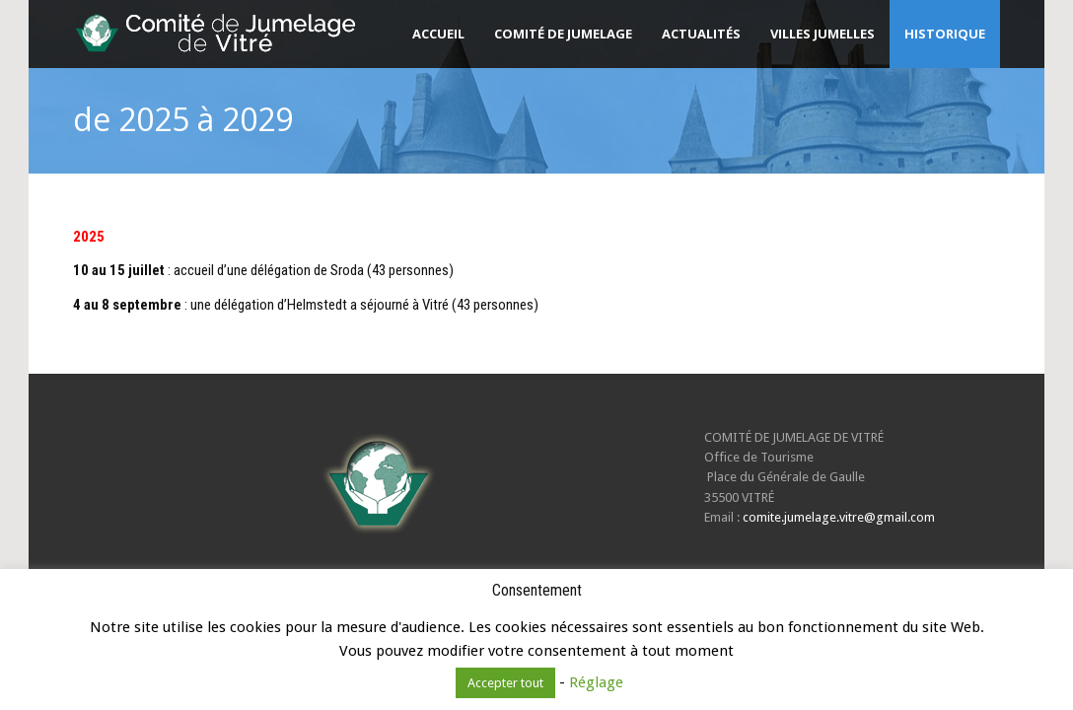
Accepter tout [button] (505, 682)
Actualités (701, 33)
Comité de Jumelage (563, 33)
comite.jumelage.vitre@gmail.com (839, 517)
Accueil (438, 33)
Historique (944, 33)
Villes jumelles (822, 33)
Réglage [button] (596, 682)
